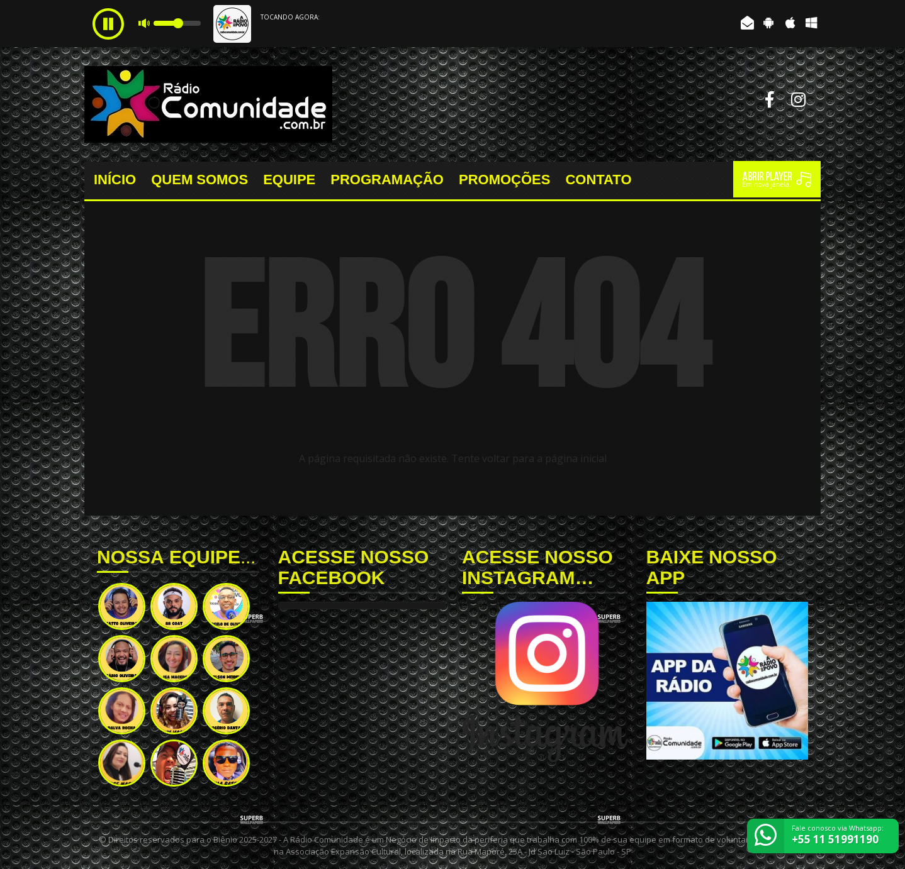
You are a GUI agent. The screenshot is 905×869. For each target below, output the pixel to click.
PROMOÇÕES (504, 179)
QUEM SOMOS (199, 179)
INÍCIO (115, 179)
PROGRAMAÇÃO (387, 179)
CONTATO (598, 179)
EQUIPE (289, 179)
